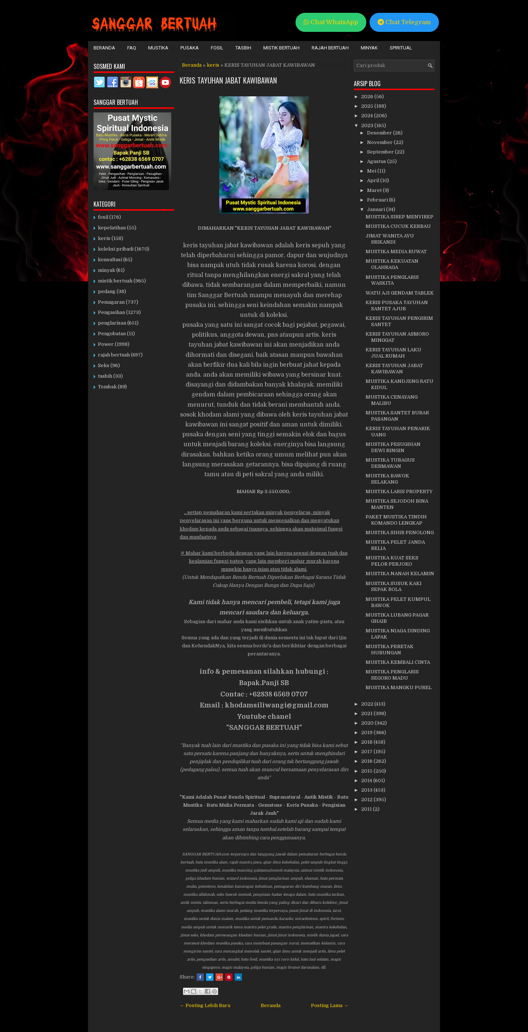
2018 (367, 742)
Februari (378, 200)
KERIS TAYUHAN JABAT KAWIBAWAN (228, 80)
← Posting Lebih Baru (205, 1005)
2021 (367, 713)
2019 (367, 732)
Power (106, 344)
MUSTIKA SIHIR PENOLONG (400, 532)
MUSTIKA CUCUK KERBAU (398, 226)
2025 (367, 106)
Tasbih (243, 48)
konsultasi (110, 259)
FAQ (131, 48)
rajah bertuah (114, 355)
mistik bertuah (115, 281)
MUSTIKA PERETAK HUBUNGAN (390, 649)
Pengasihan (111, 312)
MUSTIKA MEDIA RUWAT (396, 251)
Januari (376, 209)
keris (213, 65)
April (373, 180)
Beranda (104, 48)
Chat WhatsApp (331, 22)
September (381, 152)
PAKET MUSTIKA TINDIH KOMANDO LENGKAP (396, 520)
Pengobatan (112, 333)
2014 (367, 780)
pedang (106, 291)
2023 (367, 125)
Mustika (158, 48)
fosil (103, 217)
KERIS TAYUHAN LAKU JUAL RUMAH (393, 353)
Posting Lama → (329, 1005)
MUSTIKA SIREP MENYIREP (399, 216)
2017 (367, 751)
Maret (375, 190)
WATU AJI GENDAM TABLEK (400, 293)
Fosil (217, 48)
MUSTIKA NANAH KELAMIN (400, 573)
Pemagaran (111, 302)
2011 (367, 809)
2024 (367, 115)
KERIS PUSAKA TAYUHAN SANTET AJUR (397, 305)
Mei (372, 171)
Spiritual (401, 48)
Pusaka (189, 48)
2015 (367, 771)
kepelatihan (112, 227)
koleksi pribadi (115, 249)
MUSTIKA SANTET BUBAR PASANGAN (397, 416)
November (380, 142)
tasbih (105, 376)
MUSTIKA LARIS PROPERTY (399, 491)
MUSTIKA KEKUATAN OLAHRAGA (392, 264)
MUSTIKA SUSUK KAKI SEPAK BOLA (394, 586)
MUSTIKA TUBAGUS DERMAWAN (390, 463)
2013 (367, 790)
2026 (367, 96)
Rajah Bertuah (330, 48)
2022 (367, 704)
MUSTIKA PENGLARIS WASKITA (392, 280)
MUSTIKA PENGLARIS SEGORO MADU (392, 675)
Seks (103, 365)
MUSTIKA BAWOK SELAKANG (387, 479)
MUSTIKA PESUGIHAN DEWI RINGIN (393, 447)
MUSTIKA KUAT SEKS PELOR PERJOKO (392, 561)
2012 (367, 799)
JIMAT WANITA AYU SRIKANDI (390, 239)
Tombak (107, 386)
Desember (380, 133)
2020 (368, 723)
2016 (367, 761)
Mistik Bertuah (281, 48)
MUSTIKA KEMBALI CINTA (398, 662)
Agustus (377, 161)
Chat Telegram (404, 22)
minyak (106, 270)
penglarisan (112, 323)
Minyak (369, 48)
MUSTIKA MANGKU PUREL (399, 687)
